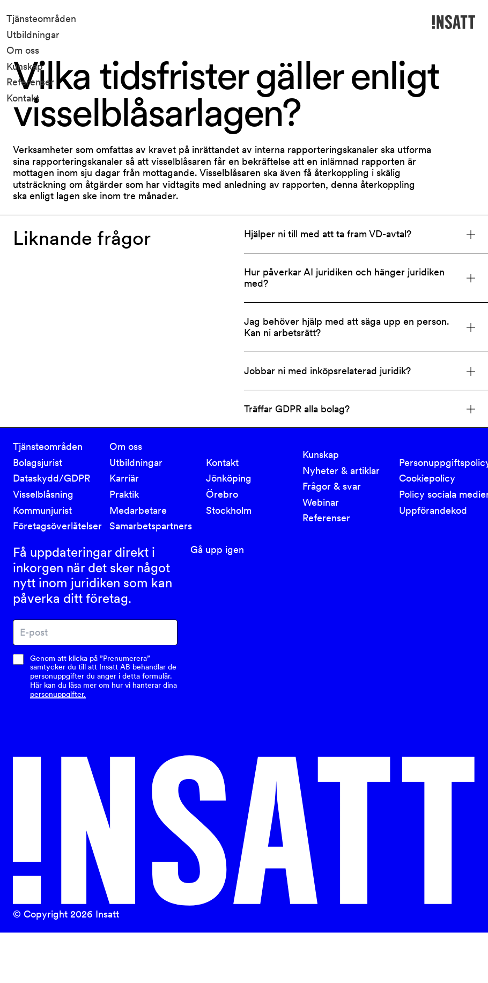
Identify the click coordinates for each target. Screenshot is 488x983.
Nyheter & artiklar (341, 470)
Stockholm (229, 510)
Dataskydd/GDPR (51, 478)
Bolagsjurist (37, 462)
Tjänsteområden (41, 18)
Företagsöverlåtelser (55, 525)
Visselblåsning (43, 494)
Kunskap (24, 66)
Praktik (124, 494)
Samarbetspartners (150, 525)
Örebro (222, 494)
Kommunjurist (42, 510)
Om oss (22, 50)
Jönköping (229, 478)
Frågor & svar (331, 486)
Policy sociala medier (441, 494)
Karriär (124, 478)
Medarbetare (138, 510)
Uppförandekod (433, 510)
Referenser (30, 82)
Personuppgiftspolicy (441, 462)
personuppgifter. (58, 694)
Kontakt (22, 98)
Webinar (320, 502)
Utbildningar (33, 34)
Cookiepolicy (427, 478)
